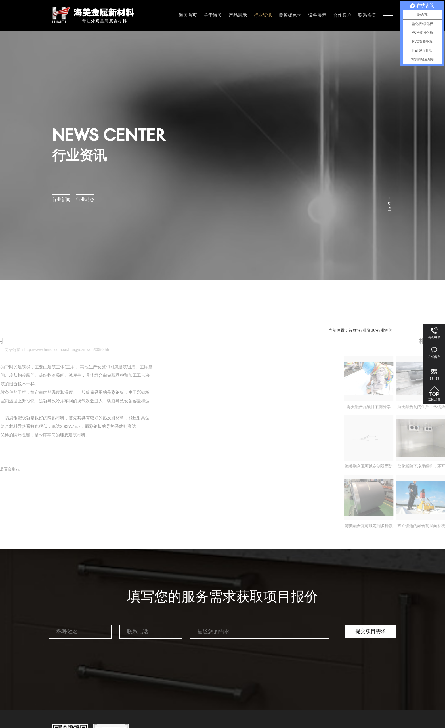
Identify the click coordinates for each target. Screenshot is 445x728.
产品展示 (238, 15)
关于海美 (213, 15)
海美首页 (188, 15)
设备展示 (317, 15)
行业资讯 (263, 15)
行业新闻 (61, 199)
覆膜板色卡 (290, 15)
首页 (352, 331)
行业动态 (85, 199)
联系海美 (367, 15)
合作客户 (342, 15)
